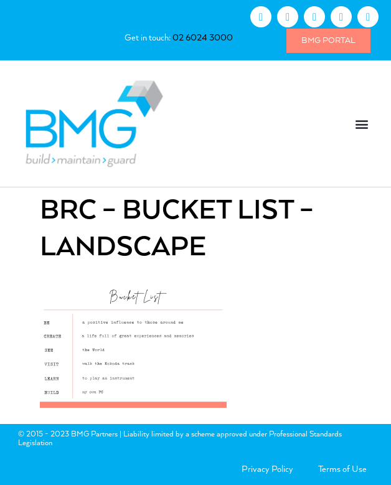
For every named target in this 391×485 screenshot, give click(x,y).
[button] (362, 123)
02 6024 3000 (202, 38)
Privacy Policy (267, 469)
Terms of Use (342, 469)
